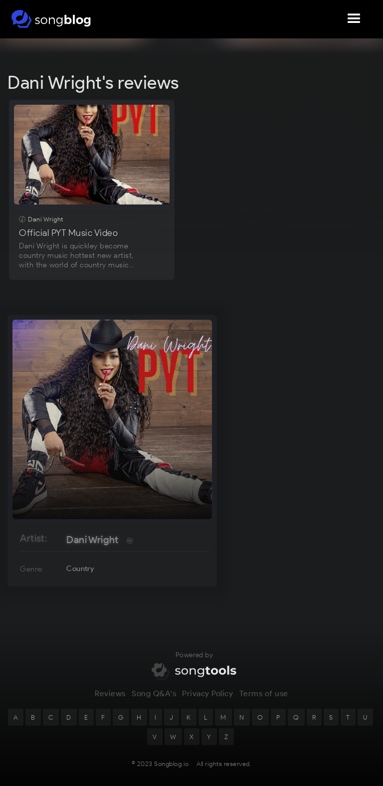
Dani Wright (92, 540)
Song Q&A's (154, 699)
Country (80, 568)
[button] (354, 19)
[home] (51, 19)
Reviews (110, 699)
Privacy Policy (207, 699)
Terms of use (263, 699)
